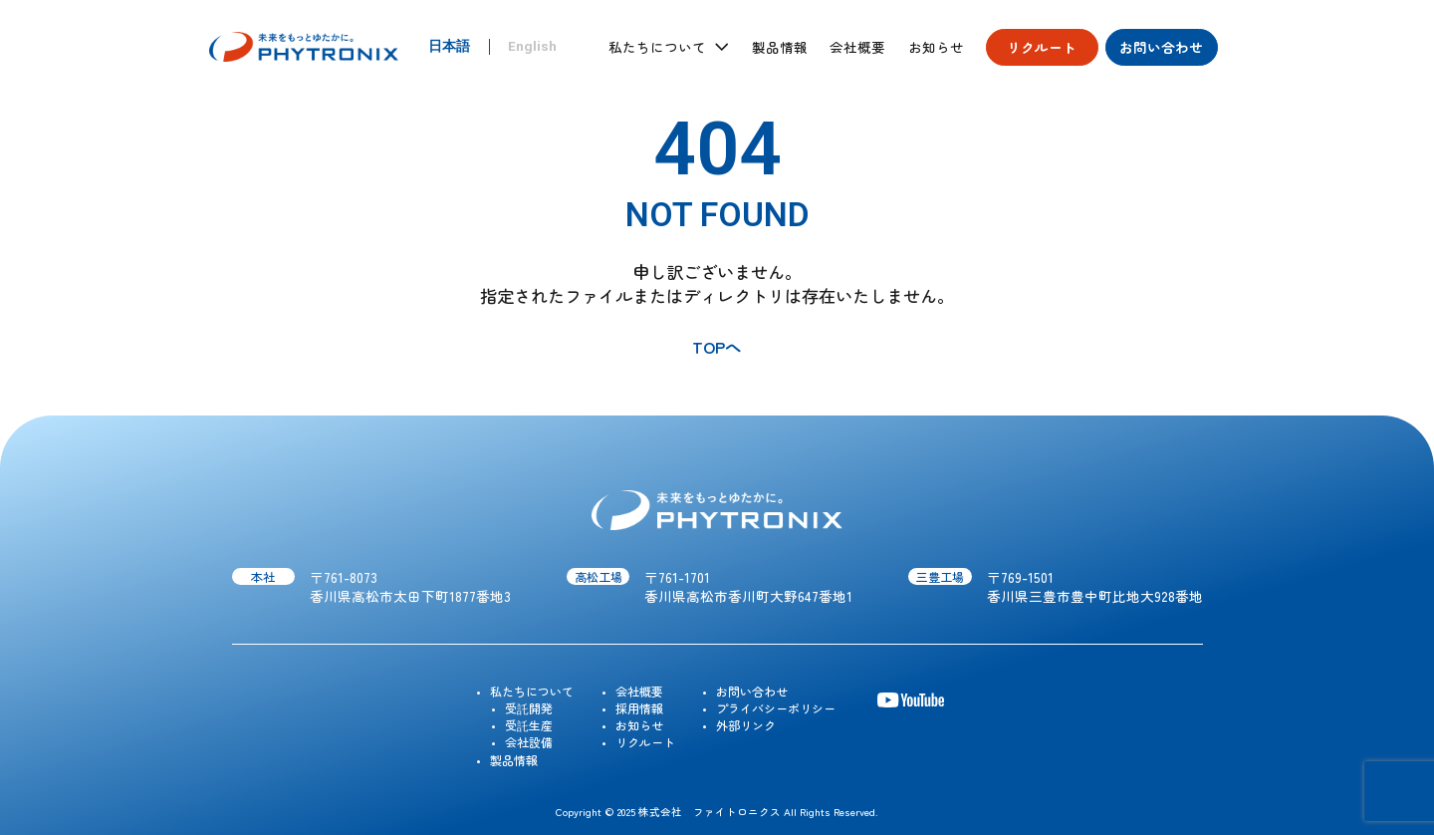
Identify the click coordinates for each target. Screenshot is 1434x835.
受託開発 (529, 707)
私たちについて (532, 691)
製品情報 (780, 47)
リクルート (1041, 47)
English (532, 46)
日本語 (449, 46)
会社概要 (857, 47)
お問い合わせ (1161, 47)
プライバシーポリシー (776, 707)
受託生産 (529, 724)
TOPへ (717, 347)
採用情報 (639, 707)
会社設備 (529, 741)
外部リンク (746, 724)
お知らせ (936, 47)
